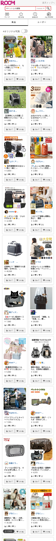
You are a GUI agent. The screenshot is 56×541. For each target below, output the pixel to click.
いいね (21, 79)
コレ (10, 79)
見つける (21, 15)
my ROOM (49, 15)
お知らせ (35, 15)
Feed (7, 15)
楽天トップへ (48, 2)
